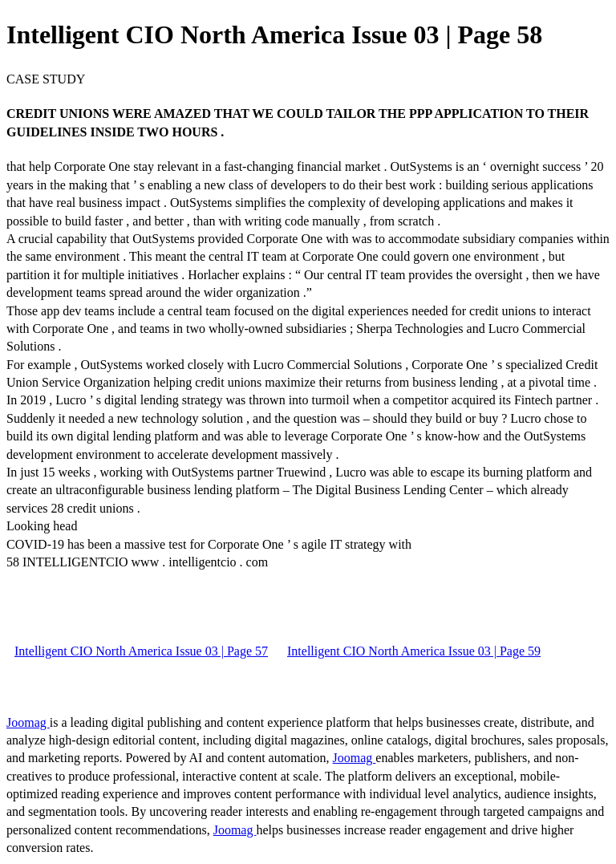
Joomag (28, 722)
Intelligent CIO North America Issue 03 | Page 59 (414, 651)
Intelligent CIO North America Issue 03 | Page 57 (141, 651)
